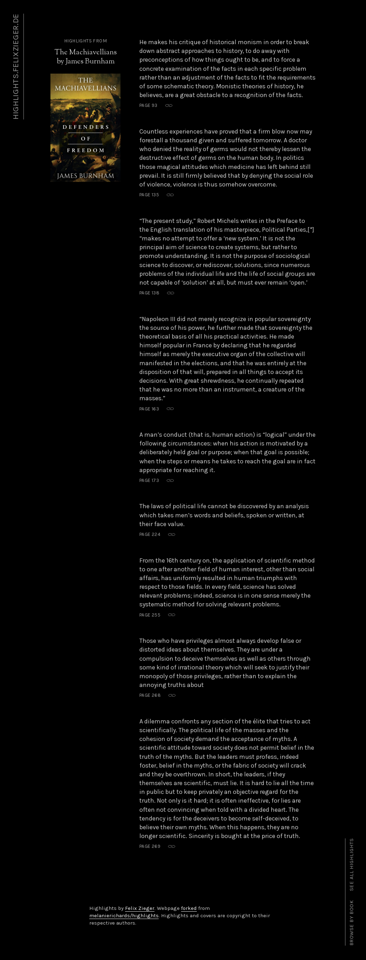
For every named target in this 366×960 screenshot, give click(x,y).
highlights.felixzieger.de (15, 67)
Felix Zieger (139, 908)
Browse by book (351, 923)
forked (189, 908)
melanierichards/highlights (124, 915)
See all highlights (351, 864)
